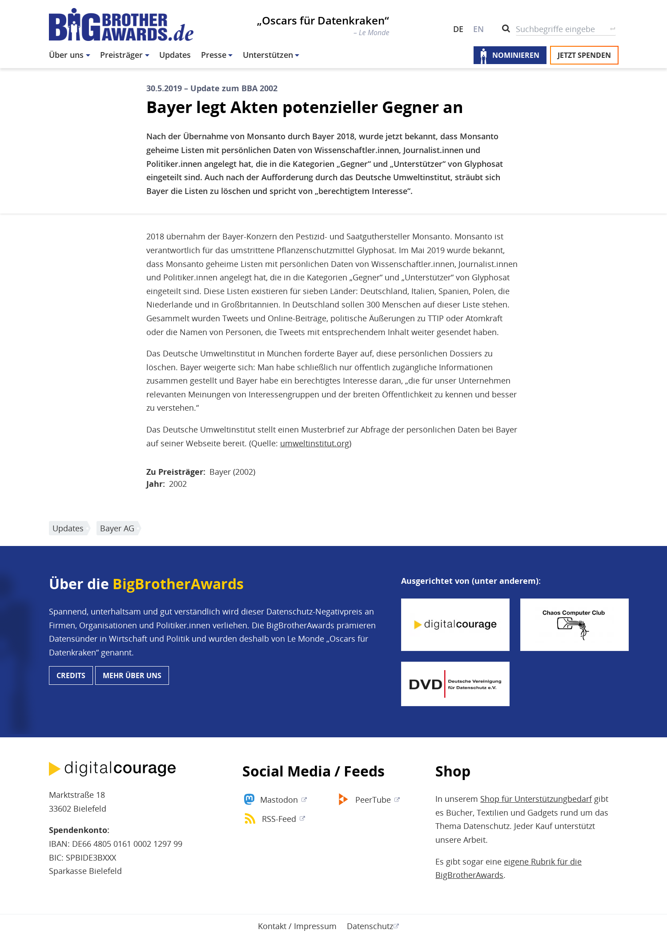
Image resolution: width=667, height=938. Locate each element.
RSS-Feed (279, 818)
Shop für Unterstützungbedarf (536, 798)
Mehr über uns (132, 675)
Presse (213, 54)
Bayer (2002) (232, 471)
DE (458, 29)
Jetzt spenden (584, 55)
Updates (175, 54)
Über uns (66, 54)
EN (478, 29)
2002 (178, 483)
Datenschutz (370, 926)
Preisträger (121, 54)
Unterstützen (268, 54)
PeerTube (373, 799)
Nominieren (515, 55)
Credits (70, 675)
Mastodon (279, 799)
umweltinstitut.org (314, 443)
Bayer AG (117, 528)
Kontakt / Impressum (297, 926)
